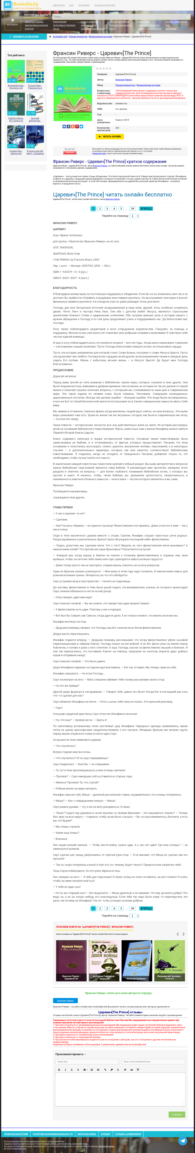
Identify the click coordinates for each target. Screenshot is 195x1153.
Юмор (112, 29)
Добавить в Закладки (24, 36)
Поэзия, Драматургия (176, 22)
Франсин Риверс (123, 79)
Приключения (59, 22)
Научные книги (88, 25)
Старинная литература (148, 25)
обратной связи (106, 1146)
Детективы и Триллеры (64, 25)
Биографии (84, 5)
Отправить (177, 1114)
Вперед (146, 208)
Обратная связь (86, 1134)
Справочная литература (149, 29)
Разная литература (125, 85)
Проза (56, 29)
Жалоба (69, 152)
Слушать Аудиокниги (104, 5)
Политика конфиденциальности (53, 1134)
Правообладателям (16, 1134)
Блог (71, 5)
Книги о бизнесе (89, 22)
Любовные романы (34, 22)
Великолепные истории (148, 85)
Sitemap (105, 1134)
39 (132, 208)
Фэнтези (29, 29)
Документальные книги (93, 29)
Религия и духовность (120, 25)
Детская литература (119, 22)
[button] (59, 1070)
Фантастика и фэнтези (36, 25)
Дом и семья (143, 22)
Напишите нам (99, 153)
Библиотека (59, 5)
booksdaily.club (24, 5)
